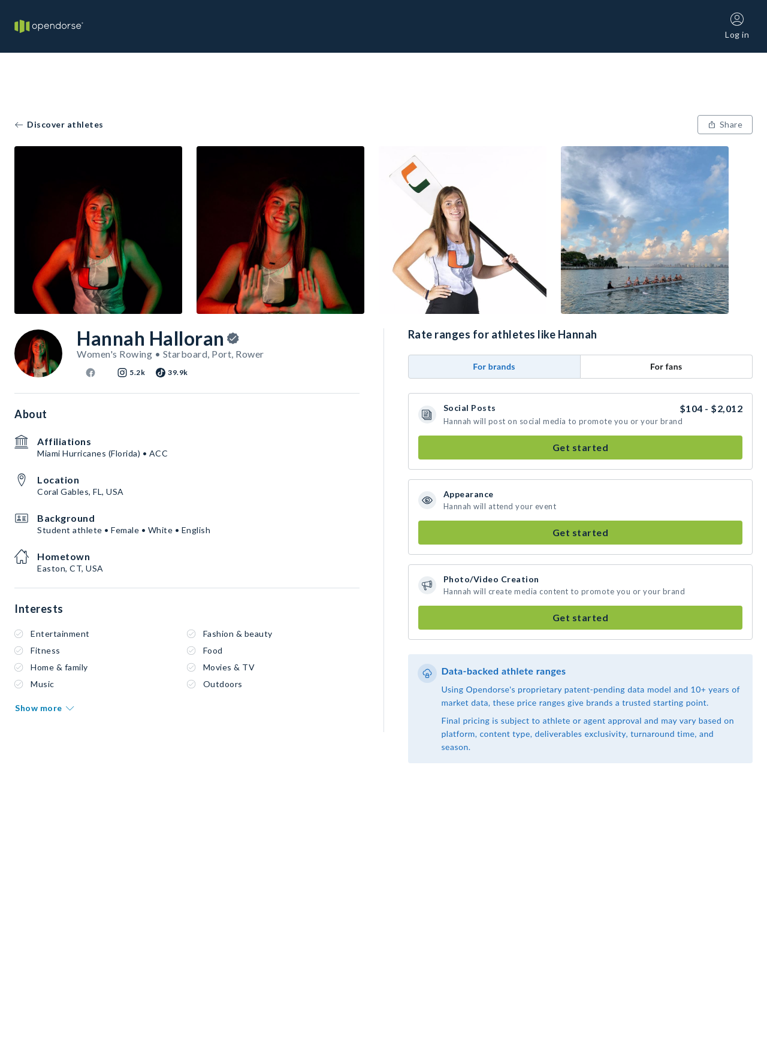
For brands (494, 366)
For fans (666, 366)
